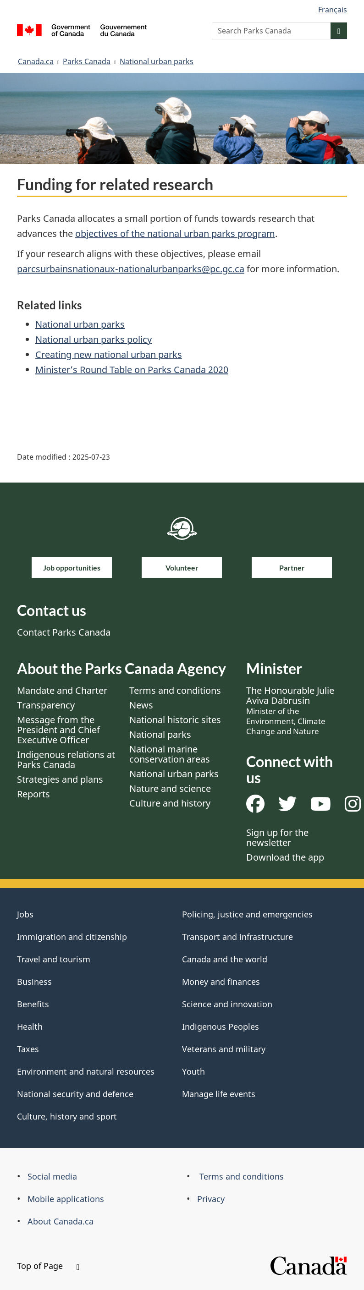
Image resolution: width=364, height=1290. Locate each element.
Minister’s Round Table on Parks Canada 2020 (131, 369)
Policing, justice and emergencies (247, 914)
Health (30, 1026)
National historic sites (175, 720)
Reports (33, 794)
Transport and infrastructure (237, 936)
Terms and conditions (175, 690)
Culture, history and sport (67, 1116)
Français (332, 10)
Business (34, 981)
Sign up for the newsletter (277, 837)
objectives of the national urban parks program (175, 233)
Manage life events (218, 1093)
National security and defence (75, 1093)
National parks (160, 734)
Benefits (33, 1004)
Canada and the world (224, 959)
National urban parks (156, 61)
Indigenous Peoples (220, 1026)
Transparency (46, 705)
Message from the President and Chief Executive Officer (58, 730)
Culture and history (169, 803)
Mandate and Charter (62, 690)
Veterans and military (223, 1048)
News (141, 705)
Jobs (25, 914)
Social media (52, 1176)
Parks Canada (86, 61)
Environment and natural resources (85, 1071)
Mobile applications (66, 1198)
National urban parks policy (93, 339)
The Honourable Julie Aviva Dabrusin (290, 710)
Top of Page (48, 1265)
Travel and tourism (53, 959)
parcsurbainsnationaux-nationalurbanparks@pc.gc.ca (130, 269)
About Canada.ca (61, 1221)
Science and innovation (227, 1004)
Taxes (28, 1048)
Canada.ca (36, 61)
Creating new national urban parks (108, 354)
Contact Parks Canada (63, 632)
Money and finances (221, 981)
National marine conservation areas (169, 754)
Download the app (285, 857)
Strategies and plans (60, 779)
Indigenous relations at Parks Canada (66, 759)
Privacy (211, 1198)
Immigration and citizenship (72, 936)
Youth (193, 1071)
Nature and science (170, 788)
